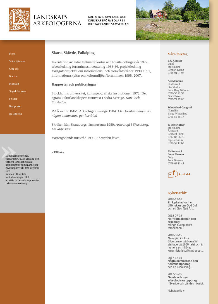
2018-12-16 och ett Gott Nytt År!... (182, 204)
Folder (13, 98)
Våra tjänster (17, 61)
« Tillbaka (58, 152)
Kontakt (14, 83)
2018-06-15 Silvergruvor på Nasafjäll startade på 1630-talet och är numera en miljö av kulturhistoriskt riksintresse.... (185, 243)
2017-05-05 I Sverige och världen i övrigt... (186, 279)
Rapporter (15, 106)
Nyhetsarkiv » (176, 290)
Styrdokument (18, 91)
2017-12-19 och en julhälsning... (183, 262)
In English (15, 113)
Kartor (13, 76)
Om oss (13, 68)
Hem (12, 53)
